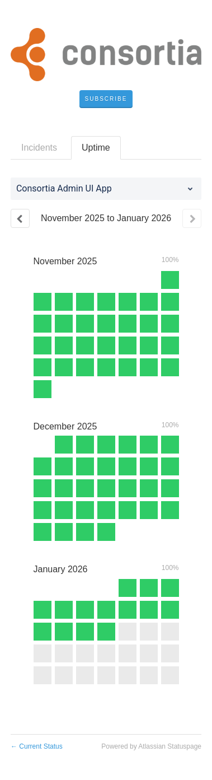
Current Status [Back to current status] (37, 746)
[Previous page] (20, 218)
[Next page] (191, 218)
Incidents (39, 147)
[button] (106, 99)
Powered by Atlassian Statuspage (151, 746)
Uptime (96, 147)
